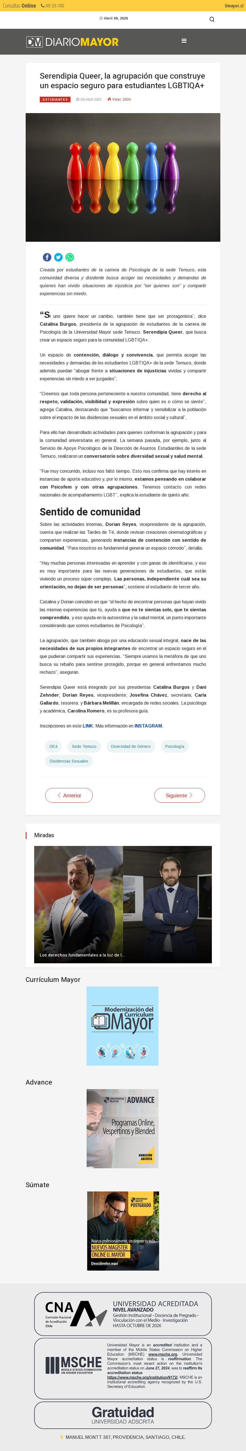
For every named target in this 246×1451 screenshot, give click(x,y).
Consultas (19, 5)
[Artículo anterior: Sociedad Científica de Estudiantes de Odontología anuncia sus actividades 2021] (69, 795)
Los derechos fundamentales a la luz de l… (82, 955)
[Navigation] (184, 40)
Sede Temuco (84, 746)
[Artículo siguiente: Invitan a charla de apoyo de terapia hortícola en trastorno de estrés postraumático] (179, 795)
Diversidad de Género (131, 746)
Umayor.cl (234, 6)
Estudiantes (55, 99)
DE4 (53, 746)
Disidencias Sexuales (69, 761)
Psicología (174, 746)
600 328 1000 (52, 6)
